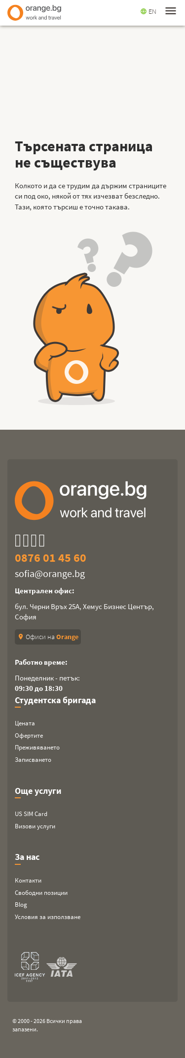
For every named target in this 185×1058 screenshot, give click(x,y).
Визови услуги (35, 826)
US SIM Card (31, 814)
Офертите (29, 735)
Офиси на (47, 636)
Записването (33, 759)
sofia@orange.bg (50, 573)
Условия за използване (47, 917)
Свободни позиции (41, 892)
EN (148, 11)
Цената (25, 723)
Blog (21, 904)
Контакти (28, 880)
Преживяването (37, 747)
